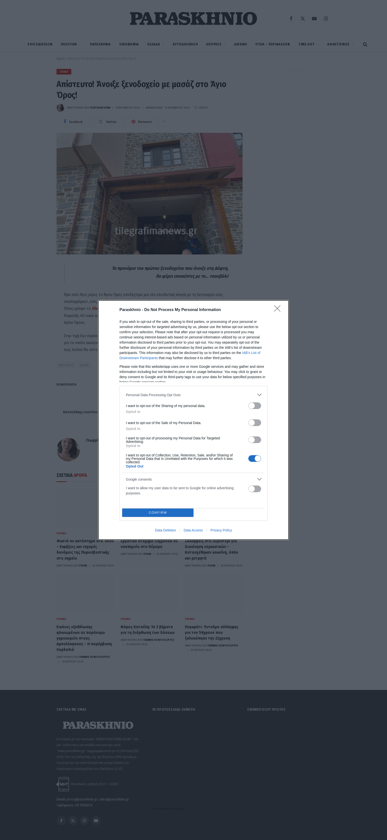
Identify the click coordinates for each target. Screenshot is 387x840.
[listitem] (193, 394)
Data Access (193, 530)
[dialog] (193, 420)
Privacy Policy (221, 530)
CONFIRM (158, 513)
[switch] (254, 405)
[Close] (279, 310)
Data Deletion (165, 530)
